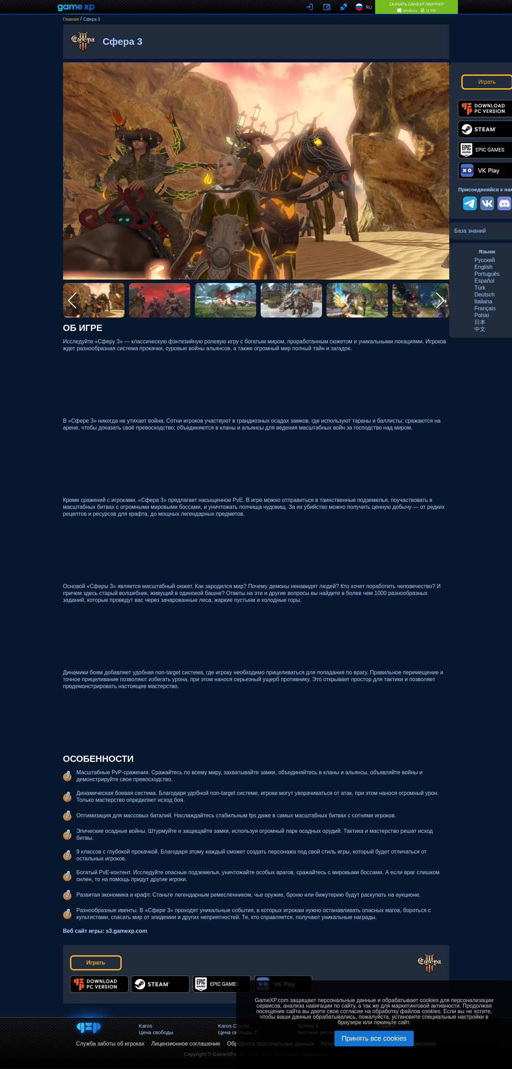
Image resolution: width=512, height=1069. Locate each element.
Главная (71, 19)
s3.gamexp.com (126, 931)
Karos (145, 1026)
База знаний (470, 231)
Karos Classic (234, 1026)
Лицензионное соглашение (185, 1044)
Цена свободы (156, 1032)
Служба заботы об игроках (110, 1044)
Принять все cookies (374, 1038)
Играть (95, 963)
